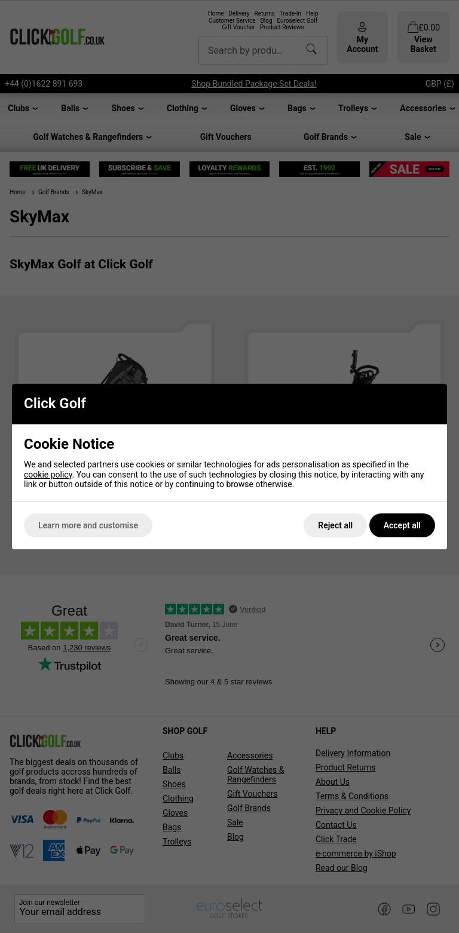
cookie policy (48, 474)
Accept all (402, 525)
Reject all (335, 525)
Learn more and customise (88, 525)
